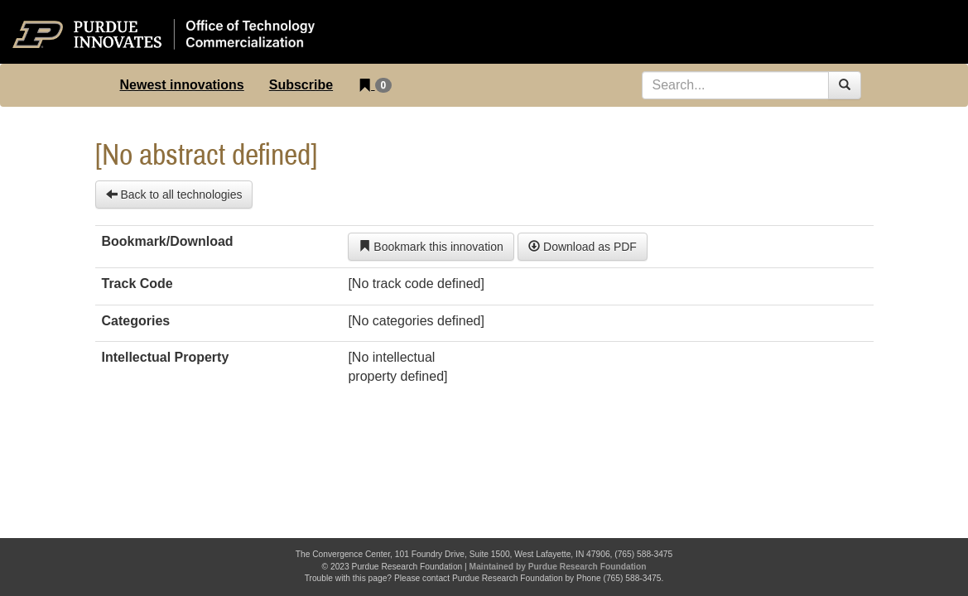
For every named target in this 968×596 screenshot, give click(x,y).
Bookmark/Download (168, 241)
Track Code (137, 283)
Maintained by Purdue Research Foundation (558, 566)
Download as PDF (582, 246)
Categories (136, 321)
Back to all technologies (174, 194)
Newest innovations (182, 85)
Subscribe (301, 85)
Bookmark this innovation (431, 246)
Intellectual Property (165, 357)
